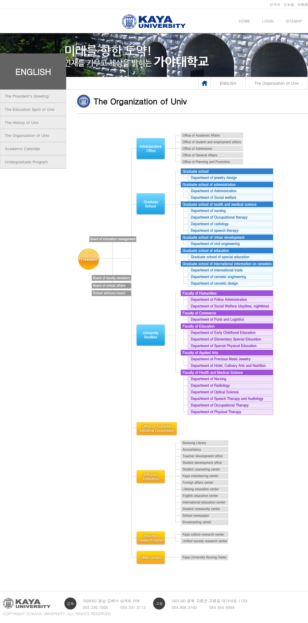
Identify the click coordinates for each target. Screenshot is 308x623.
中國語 (302, 4)
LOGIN (268, 21)
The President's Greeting (27, 96)
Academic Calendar (22, 148)
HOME (244, 21)
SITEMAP (294, 21)
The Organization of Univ (27, 135)
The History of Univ (22, 122)
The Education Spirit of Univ (30, 109)
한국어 (275, 4)
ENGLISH (33, 71)
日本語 (288, 4)
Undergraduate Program (26, 162)
